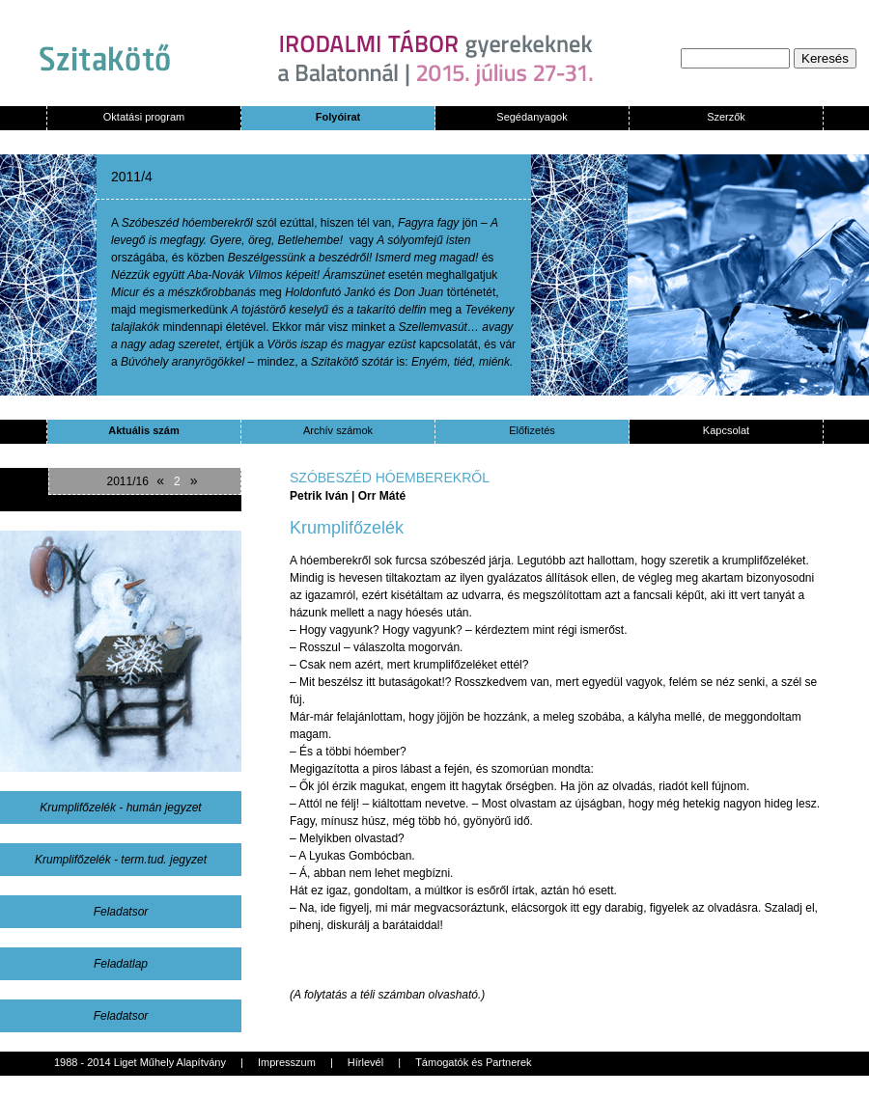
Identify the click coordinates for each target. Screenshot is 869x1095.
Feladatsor (121, 911)
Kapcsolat (726, 430)
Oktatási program (143, 117)
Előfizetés (532, 430)
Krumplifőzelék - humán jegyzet (120, 807)
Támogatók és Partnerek (473, 1062)
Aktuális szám (143, 430)
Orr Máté (382, 496)
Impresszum (287, 1062)
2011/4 (132, 176)
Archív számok (338, 430)
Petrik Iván (320, 496)
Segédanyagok (531, 117)
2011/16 (127, 481)
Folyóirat (338, 117)
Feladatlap (121, 964)
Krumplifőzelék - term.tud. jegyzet (121, 859)
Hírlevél (365, 1062)
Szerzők (726, 117)
